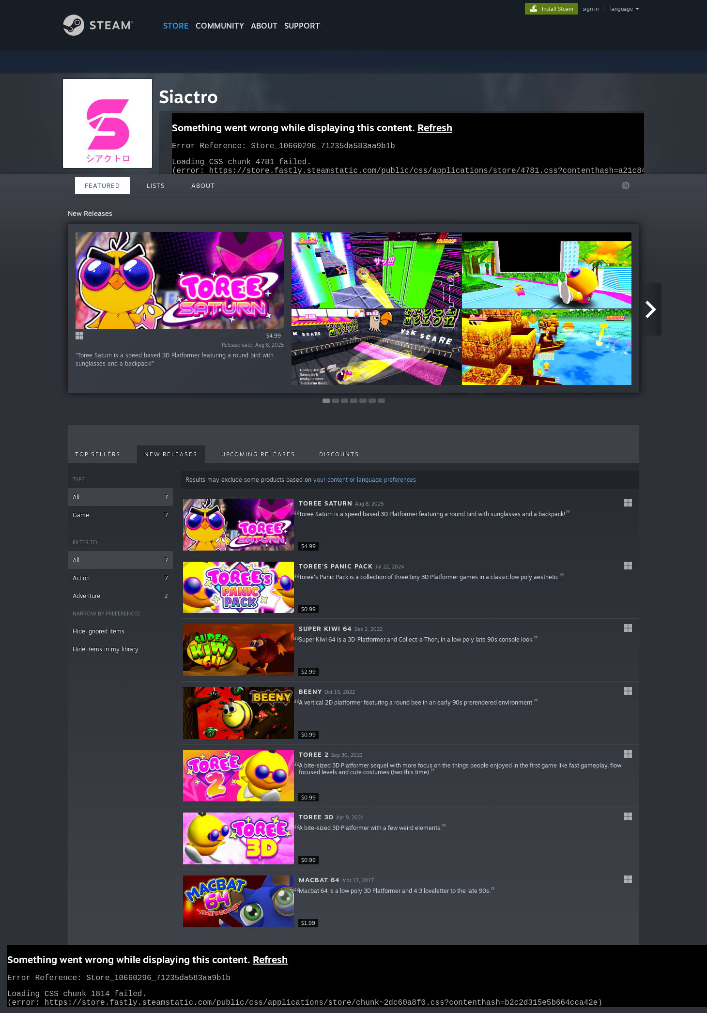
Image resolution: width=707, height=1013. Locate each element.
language (621, 8)
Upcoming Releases (258, 454)
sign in (591, 8)
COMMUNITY (220, 26)
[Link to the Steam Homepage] (105, 33)
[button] (410, 524)
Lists (156, 185)
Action (120, 578)
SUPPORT (302, 26)
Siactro (188, 96)
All (120, 497)
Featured (102, 185)
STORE (176, 26)
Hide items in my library (105, 649)
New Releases (171, 454)
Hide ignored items (98, 631)
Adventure (120, 596)
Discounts (339, 454)
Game (120, 515)
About (264, 26)
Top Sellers (98, 454)
